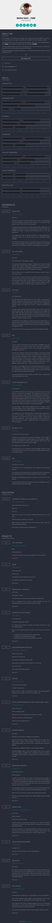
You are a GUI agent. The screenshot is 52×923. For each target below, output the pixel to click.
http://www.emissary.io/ (18, 681)
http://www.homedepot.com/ (20, 650)
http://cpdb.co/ (16, 615)
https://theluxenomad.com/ (19, 545)
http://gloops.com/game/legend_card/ (22, 810)
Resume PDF (26, 58)
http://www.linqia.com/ (18, 705)
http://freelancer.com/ (19, 863)
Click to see (8, 63)
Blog (34, 25)
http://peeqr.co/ (16, 567)
